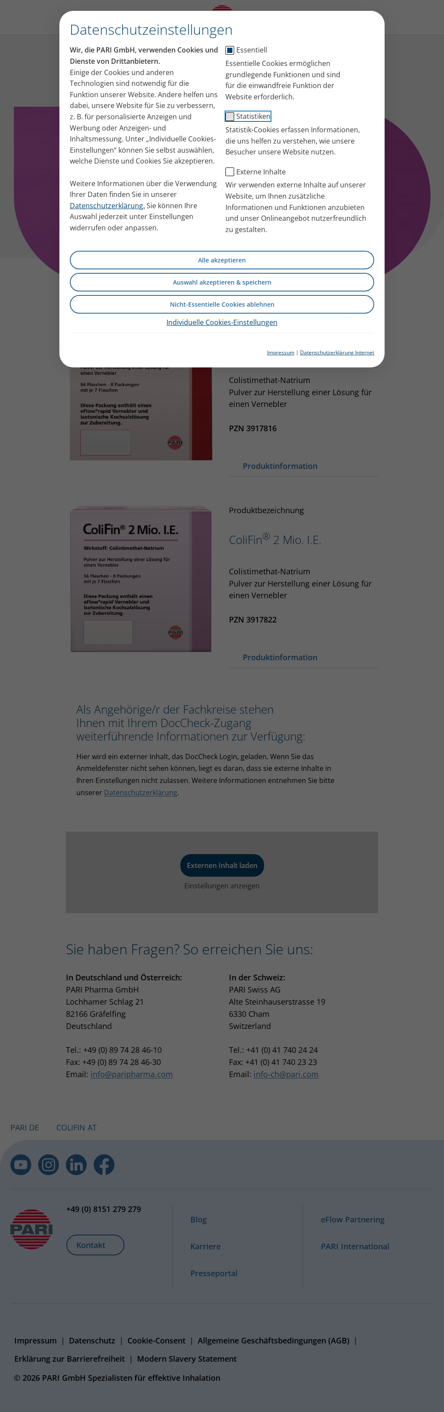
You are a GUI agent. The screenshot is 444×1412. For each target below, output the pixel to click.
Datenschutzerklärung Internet (337, 352)
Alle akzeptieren (222, 260)
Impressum (280, 352)
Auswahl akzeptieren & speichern (222, 282)
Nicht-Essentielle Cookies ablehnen (222, 304)
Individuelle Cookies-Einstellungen (222, 322)
